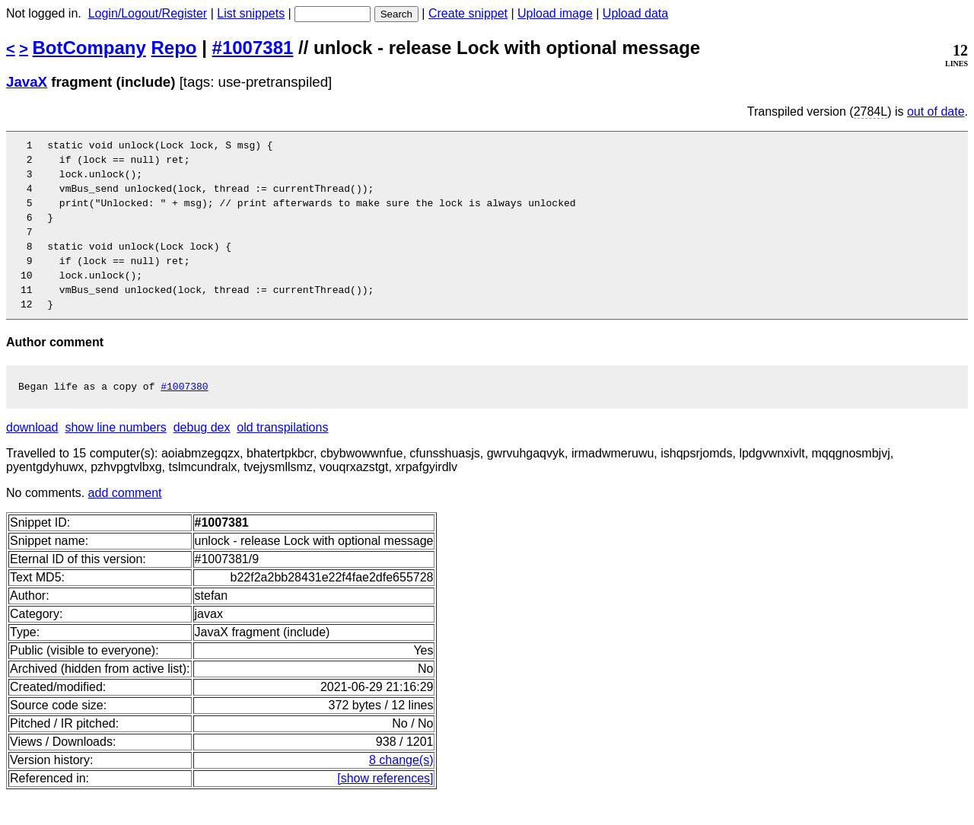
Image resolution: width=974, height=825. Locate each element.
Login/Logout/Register (148, 13)
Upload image (555, 13)
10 (32, 297)
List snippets (251, 13)
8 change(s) (401, 789)
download (32, 457)
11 (32, 314)
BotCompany (89, 47)
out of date (936, 111)
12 (32, 331)
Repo (174, 47)
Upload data (635, 13)
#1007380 (184, 415)
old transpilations (282, 457)
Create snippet (468, 13)
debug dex (202, 457)
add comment (125, 522)
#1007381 (253, 47)
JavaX (26, 82)
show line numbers (115, 457)
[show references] (385, 807)
